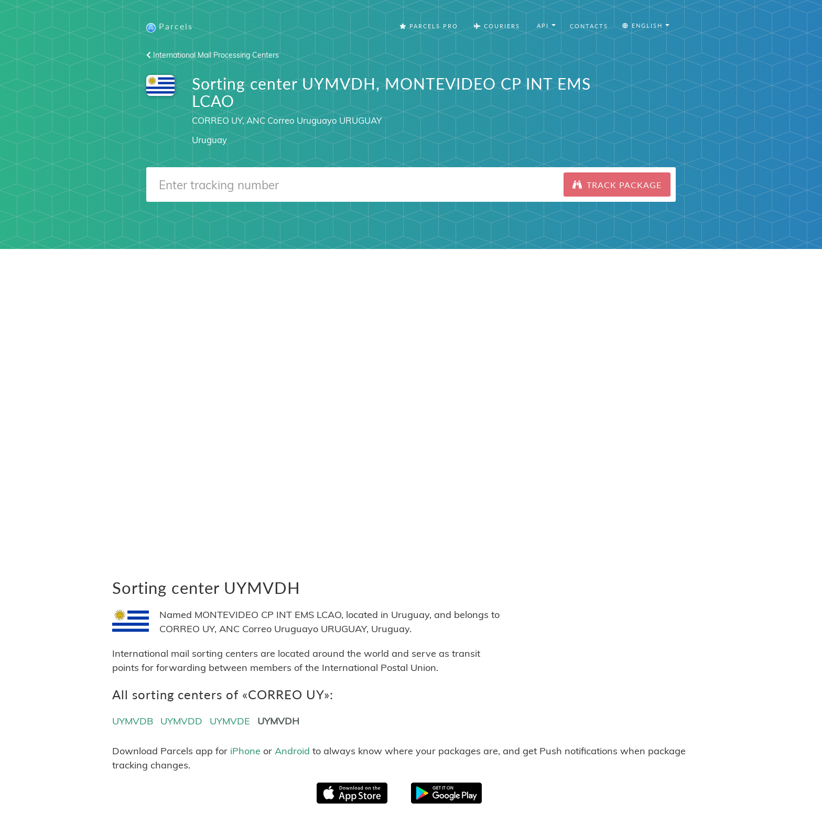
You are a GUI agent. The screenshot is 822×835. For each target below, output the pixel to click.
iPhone (245, 751)
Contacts (589, 26)
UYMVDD (181, 721)
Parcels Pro (428, 26)
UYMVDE (230, 721)
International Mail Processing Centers (212, 55)
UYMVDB (132, 721)
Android (292, 751)
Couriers (497, 26)
